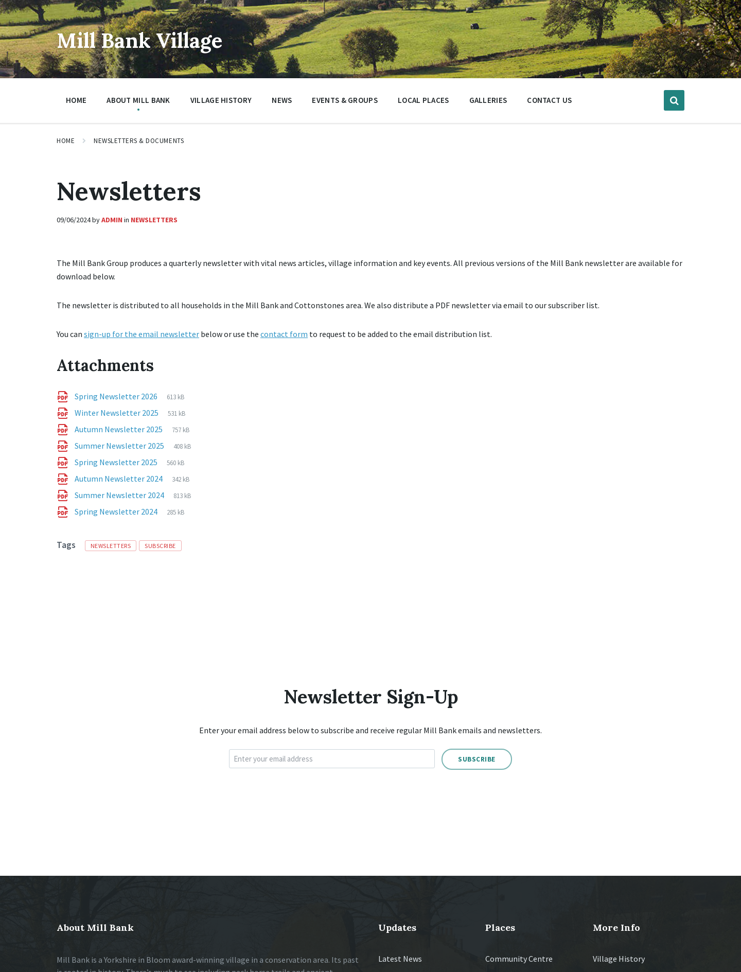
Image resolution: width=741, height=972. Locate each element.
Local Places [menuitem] (423, 100)
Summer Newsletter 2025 (120, 445)
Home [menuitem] (76, 100)
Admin (111, 219)
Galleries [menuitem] (488, 100)
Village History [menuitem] (221, 100)
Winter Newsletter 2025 (117, 413)
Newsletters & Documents (139, 140)
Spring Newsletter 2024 (117, 511)
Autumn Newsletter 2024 (119, 478)
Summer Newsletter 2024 (120, 495)
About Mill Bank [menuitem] (138, 100)
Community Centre (519, 958)
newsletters (111, 546)
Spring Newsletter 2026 (117, 396)
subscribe (160, 546)
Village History (619, 958)
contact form (284, 334)
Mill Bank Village (157, 39)
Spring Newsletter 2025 (117, 462)
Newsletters (154, 219)
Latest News (400, 958)
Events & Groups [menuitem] (345, 100)
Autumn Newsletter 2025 (119, 429)
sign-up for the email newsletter (141, 334)
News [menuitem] (282, 100)
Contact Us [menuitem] (549, 100)
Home (66, 140)
